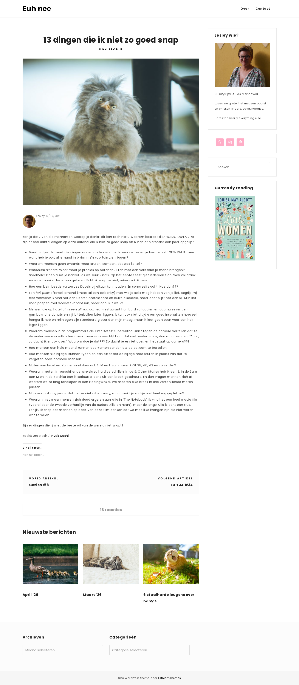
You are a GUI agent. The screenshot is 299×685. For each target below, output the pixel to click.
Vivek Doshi (60, 436)
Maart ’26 (92, 594)
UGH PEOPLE (110, 49)
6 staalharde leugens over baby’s (168, 598)
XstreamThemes (169, 678)
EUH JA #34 (182, 484)
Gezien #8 (39, 484)
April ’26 (31, 594)
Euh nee (37, 8)
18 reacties (111, 509)
